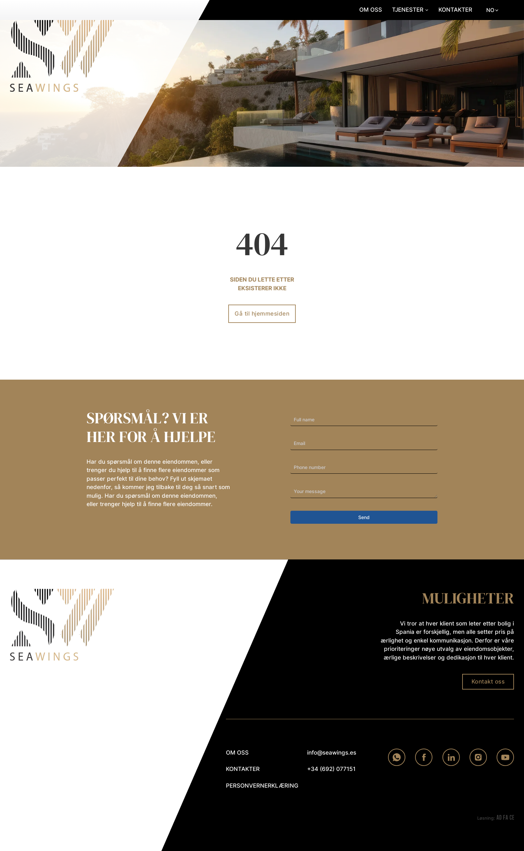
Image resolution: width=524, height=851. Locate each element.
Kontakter (455, 9)
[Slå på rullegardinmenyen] (426, 10)
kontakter (243, 769)
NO (490, 10)
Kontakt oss (488, 681)
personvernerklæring (257, 785)
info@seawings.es (331, 752)
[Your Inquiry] (363, 491)
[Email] (363, 443)
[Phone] (363, 467)
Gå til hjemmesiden (262, 313)
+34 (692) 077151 (331, 769)
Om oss (370, 9)
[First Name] (363, 419)
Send (364, 517)
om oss (237, 752)
